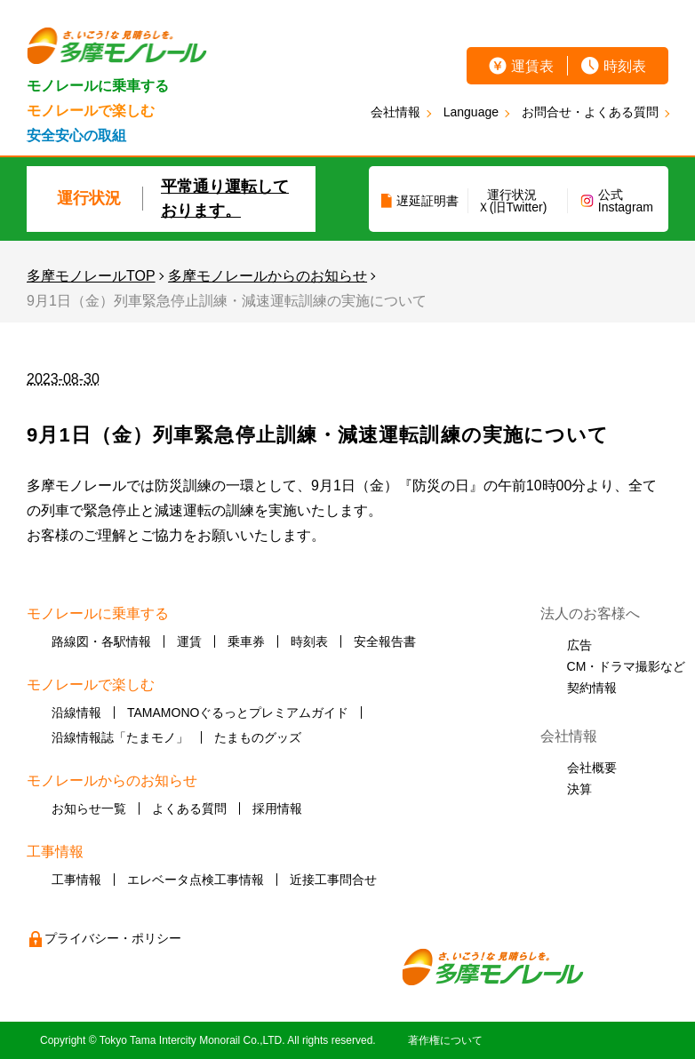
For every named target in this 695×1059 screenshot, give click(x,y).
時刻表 (624, 66)
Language (471, 112)
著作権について (445, 1040)
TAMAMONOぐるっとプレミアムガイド (237, 712)
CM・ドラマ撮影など (626, 666)
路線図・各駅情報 (101, 641)
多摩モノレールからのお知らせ (267, 275)
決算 (579, 789)
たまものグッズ (257, 737)
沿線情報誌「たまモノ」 (120, 737)
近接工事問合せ (333, 879)
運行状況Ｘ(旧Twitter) (512, 200)
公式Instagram (625, 200)
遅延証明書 (427, 201)
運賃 (189, 641)
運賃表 (532, 66)
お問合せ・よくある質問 (590, 112)
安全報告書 (385, 641)
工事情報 (76, 879)
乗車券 (246, 641)
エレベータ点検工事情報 (195, 879)
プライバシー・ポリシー (112, 938)
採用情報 (277, 808)
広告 (579, 645)
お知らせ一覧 (89, 808)
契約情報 (592, 687)
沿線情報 (76, 712)
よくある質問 (189, 808)
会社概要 (592, 767)
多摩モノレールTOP (91, 275)
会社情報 (395, 112)
